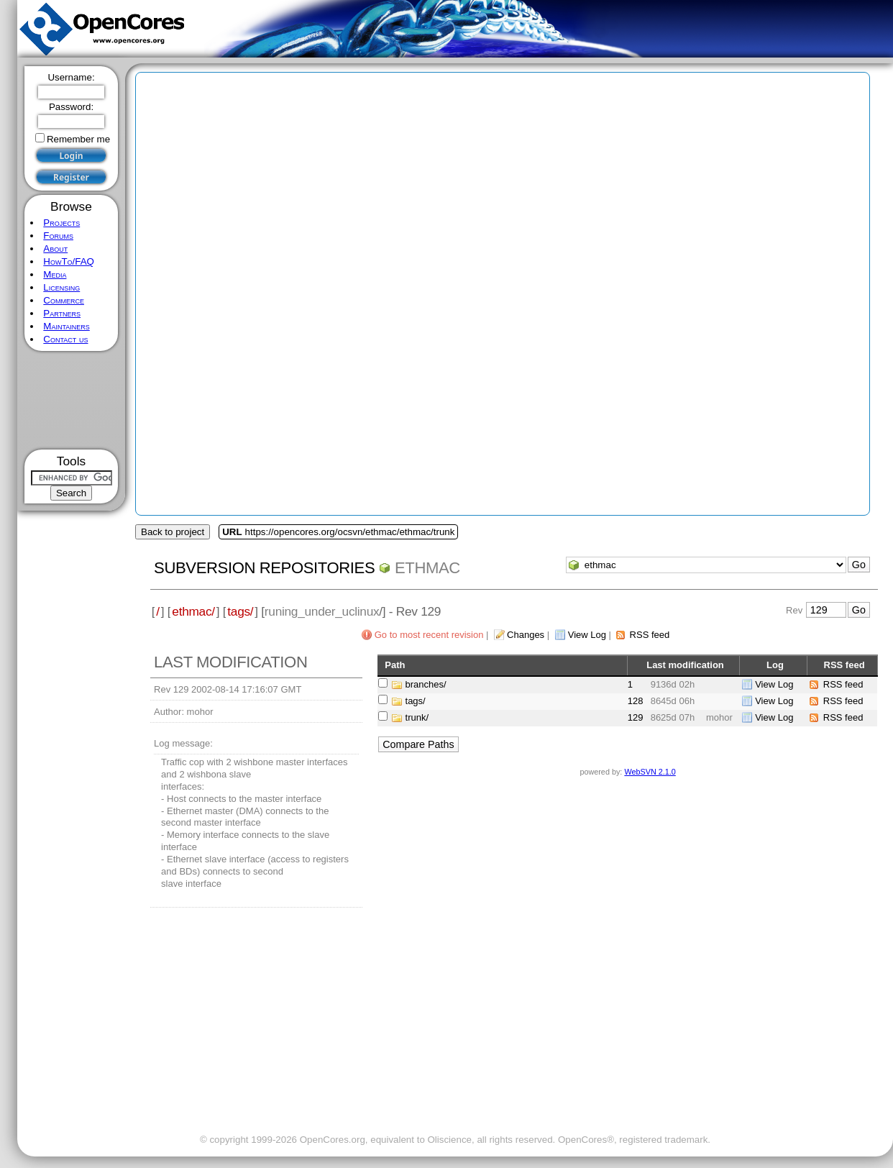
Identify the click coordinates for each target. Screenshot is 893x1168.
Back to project (172, 531)
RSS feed (650, 634)
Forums (58, 235)
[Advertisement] (71, 400)
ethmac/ (193, 611)
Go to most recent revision (429, 634)
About (55, 248)
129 (636, 717)
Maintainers (66, 326)
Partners (62, 313)
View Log (587, 634)
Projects (61, 222)
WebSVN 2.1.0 (649, 771)
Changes (525, 634)
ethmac (427, 568)
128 (636, 700)
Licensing (61, 287)
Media (54, 274)
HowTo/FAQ (68, 261)
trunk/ (417, 717)
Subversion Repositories (264, 568)
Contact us (65, 339)
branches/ (426, 684)
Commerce (63, 300)
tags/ (240, 611)
